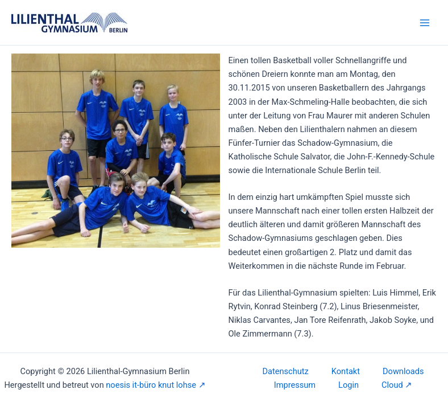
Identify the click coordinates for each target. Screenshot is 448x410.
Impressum (295, 385)
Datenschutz (286, 371)
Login (348, 385)
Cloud (392, 385)
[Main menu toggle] (425, 23)
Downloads (403, 371)
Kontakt (345, 371)
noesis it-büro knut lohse (151, 385)
